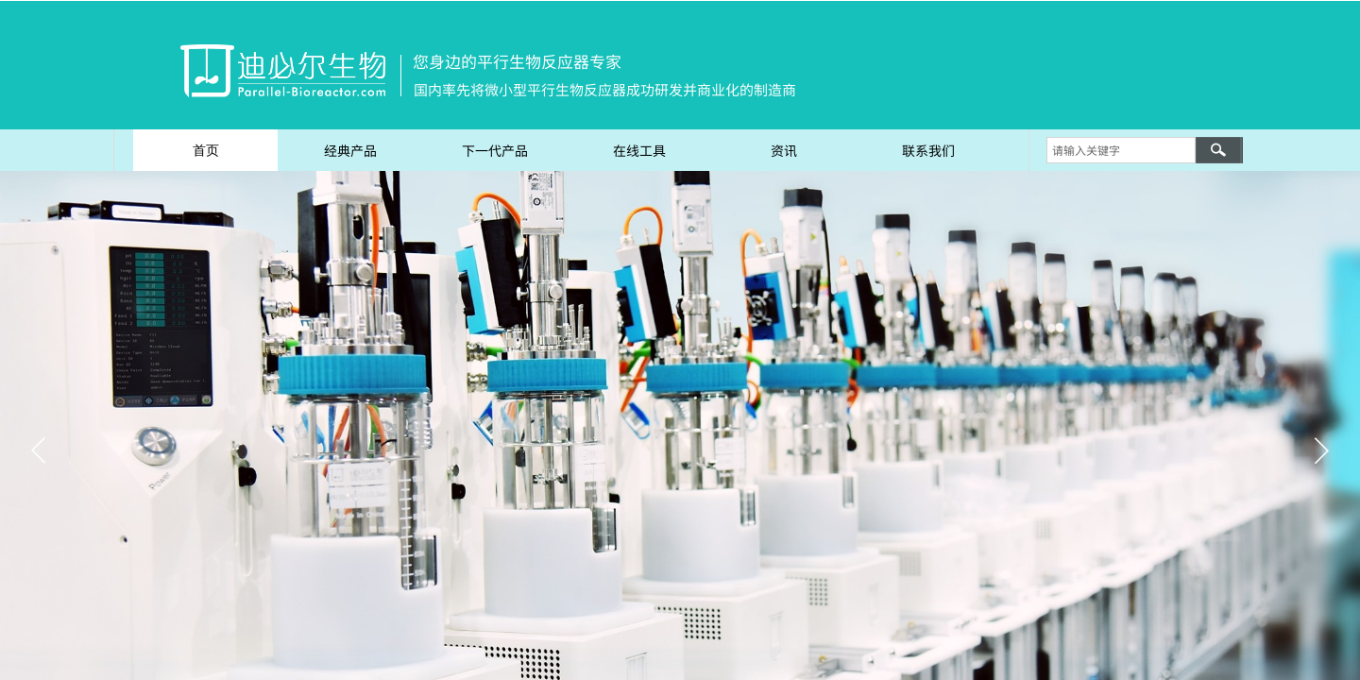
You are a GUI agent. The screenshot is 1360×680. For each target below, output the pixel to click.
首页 (206, 150)
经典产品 (350, 150)
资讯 (784, 150)
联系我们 (928, 150)
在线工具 (639, 150)
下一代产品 (495, 150)
